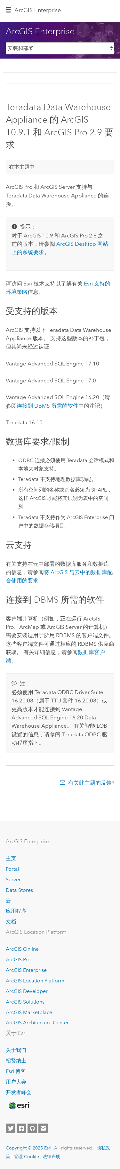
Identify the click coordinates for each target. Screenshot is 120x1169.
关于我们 (16, 1050)
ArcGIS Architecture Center (37, 1023)
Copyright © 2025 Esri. (29, 1147)
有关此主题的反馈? (91, 783)
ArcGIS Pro (18, 960)
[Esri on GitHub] (32, 1128)
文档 (11, 921)
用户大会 (16, 1082)
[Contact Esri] (43, 1128)
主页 (11, 858)
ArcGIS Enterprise (37, 10)
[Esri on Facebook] (21, 1128)
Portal (12, 869)
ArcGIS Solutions (25, 1002)
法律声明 (51, 1156)
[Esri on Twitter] (10, 1128)
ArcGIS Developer (27, 991)
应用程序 (16, 911)
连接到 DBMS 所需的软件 (47, 406)
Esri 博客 (16, 1071)
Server (13, 880)
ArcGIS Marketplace (29, 1012)
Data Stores (19, 890)
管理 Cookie (26, 1156)
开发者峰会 (18, 1092)
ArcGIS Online (22, 949)
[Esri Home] (19, 1105)
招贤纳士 (16, 1061)
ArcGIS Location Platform (35, 981)
